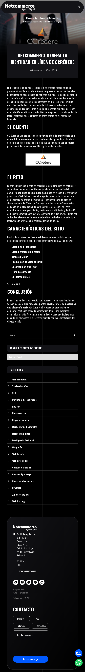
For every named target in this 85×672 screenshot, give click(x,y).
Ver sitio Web (13, 284)
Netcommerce (17, 88)
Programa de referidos (21, 589)
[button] (78, 7)
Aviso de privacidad (20, 592)
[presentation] (32, 649)
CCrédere (11, 135)
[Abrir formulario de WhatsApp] (78, 662)
